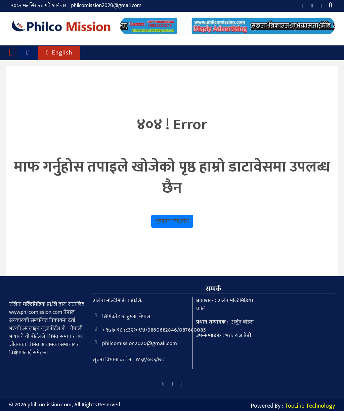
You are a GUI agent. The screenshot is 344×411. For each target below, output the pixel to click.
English (59, 53)
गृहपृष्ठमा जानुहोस (172, 221)
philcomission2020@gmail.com (106, 5)
